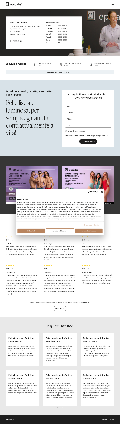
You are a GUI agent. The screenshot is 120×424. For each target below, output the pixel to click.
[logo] (14, 4)
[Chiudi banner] (102, 192)
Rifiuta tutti (31, 231)
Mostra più (60, 309)
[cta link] (32, 185)
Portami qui (17, 41)
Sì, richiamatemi (88, 142)
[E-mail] (88, 125)
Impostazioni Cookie (91, 225)
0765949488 (15, 31)
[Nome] (88, 106)
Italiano (104, 420)
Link (89, 302)
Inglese (111, 419)
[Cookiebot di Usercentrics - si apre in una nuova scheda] (89, 192)
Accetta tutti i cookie (89, 231)
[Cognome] (88, 113)
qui (90, 209)
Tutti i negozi (10, 419)
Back (112, 4)
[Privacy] (66, 131)
